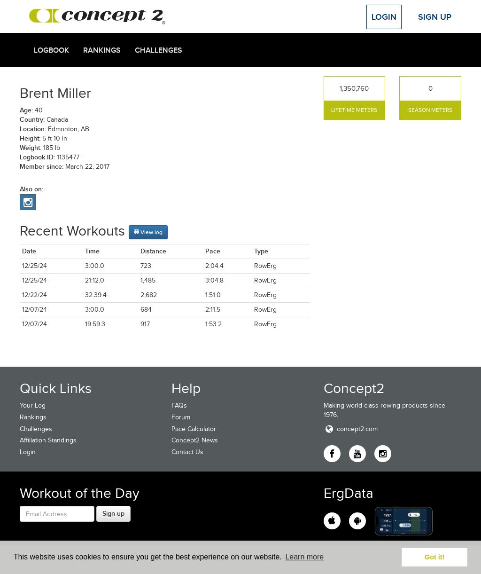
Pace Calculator (193, 428)
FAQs (179, 405)
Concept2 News (194, 440)
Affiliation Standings (48, 440)
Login (384, 17)
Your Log (33, 405)
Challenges (158, 50)
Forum (180, 417)
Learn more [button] (304, 557)
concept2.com (351, 428)
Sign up (113, 513)
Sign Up (434, 17)
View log (148, 232)
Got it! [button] (434, 557)
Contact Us (187, 452)
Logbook (51, 50)
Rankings (102, 50)
